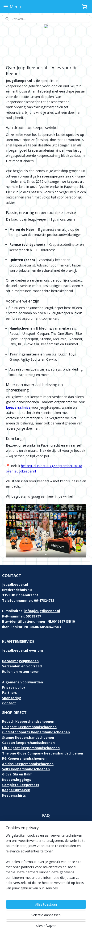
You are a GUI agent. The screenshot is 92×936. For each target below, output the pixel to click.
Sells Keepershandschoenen (26, 769)
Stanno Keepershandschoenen (28, 737)
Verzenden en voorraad (22, 666)
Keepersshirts (14, 795)
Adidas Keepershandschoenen (28, 764)
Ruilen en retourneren (20, 671)
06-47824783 (44, 600)
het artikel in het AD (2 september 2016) (51, 466)
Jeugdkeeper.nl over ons (23, 650)
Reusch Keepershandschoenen (28, 721)
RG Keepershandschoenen (24, 758)
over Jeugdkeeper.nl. (21, 471)
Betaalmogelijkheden (20, 661)
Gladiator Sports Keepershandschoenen (36, 732)
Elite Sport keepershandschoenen (31, 748)
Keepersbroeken (16, 790)
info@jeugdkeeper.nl (42, 611)
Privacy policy (13, 687)
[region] (46, 864)
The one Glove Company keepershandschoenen (42, 753)
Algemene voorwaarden (22, 682)
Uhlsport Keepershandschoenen (29, 727)
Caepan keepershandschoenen (28, 742)
